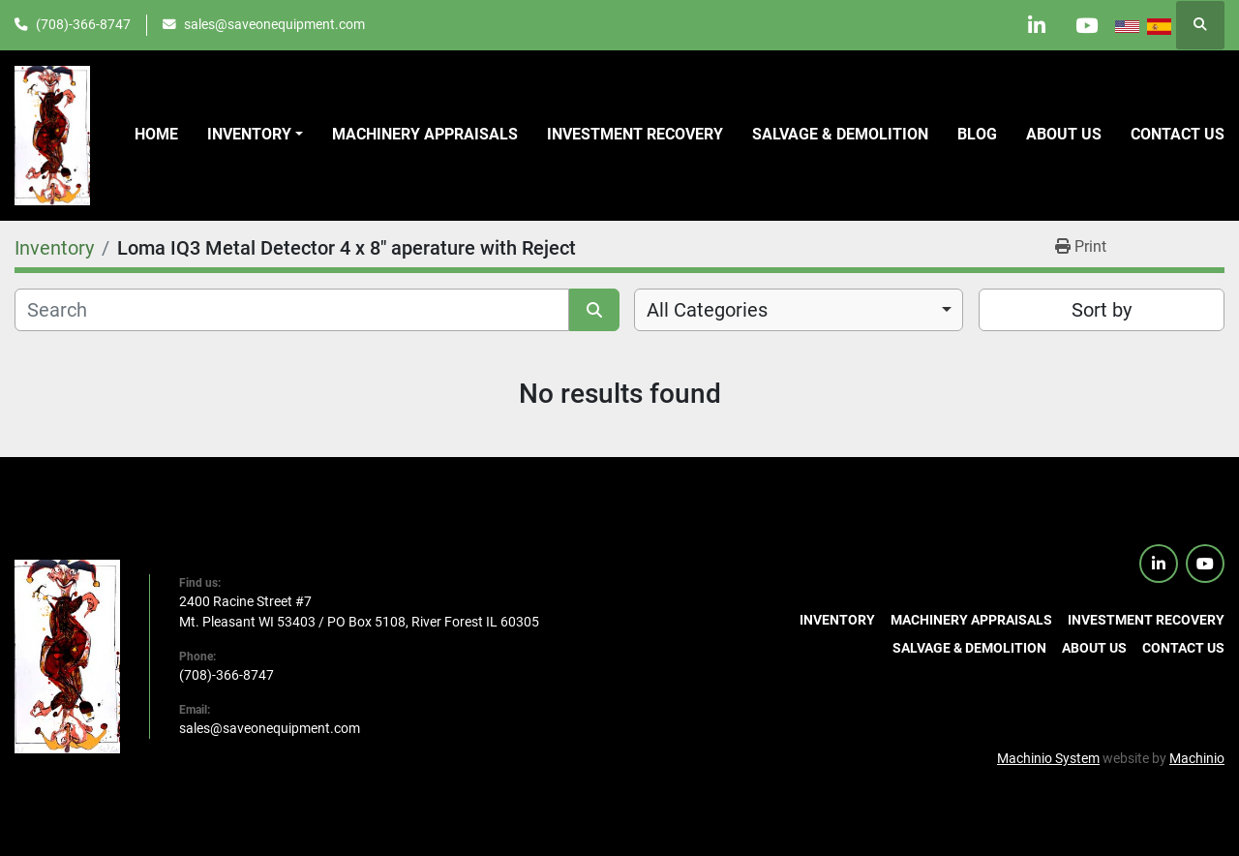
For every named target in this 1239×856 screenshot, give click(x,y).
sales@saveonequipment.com (274, 24)
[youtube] (1086, 25)
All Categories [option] (707, 309)
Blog (977, 134)
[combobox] (798, 310)
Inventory (249, 134)
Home (156, 134)
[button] (255, 134)
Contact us (1177, 134)
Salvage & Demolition (840, 134)
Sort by (1102, 309)
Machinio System (1048, 758)
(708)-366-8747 (83, 24)
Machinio (1196, 758)
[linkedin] (1036, 25)
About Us (1064, 134)
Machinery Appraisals (425, 134)
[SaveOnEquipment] (67, 655)
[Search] (292, 310)
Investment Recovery (635, 134)
